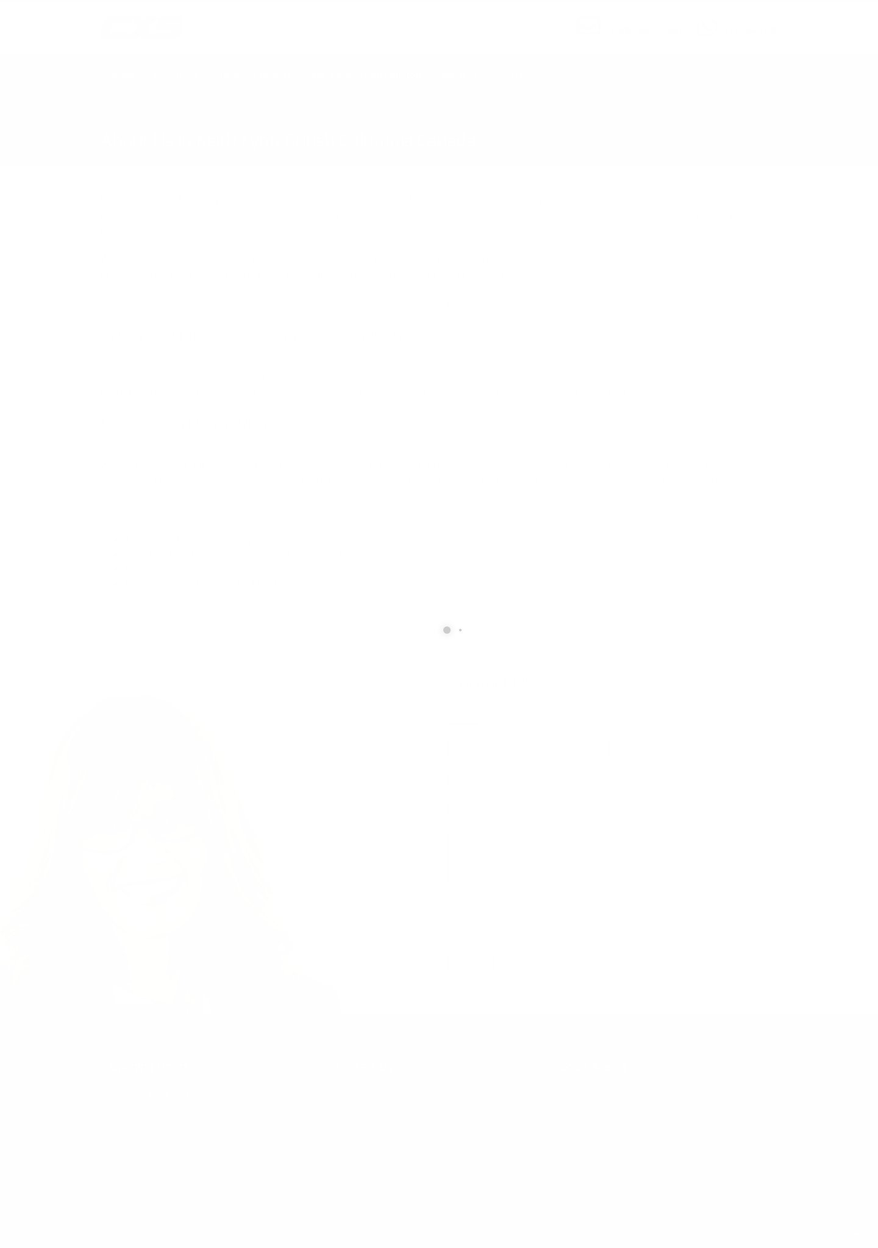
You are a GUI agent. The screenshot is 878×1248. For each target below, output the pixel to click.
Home (122, 75)
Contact (515, 75)
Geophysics (176, 75)
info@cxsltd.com (644, 30)
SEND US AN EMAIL (637, 20)
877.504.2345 (750, 30)
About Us (459, 75)
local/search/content (173, 122)
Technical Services (254, 75)
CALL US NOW (748, 20)
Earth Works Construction (366, 75)
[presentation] (541, 919)
